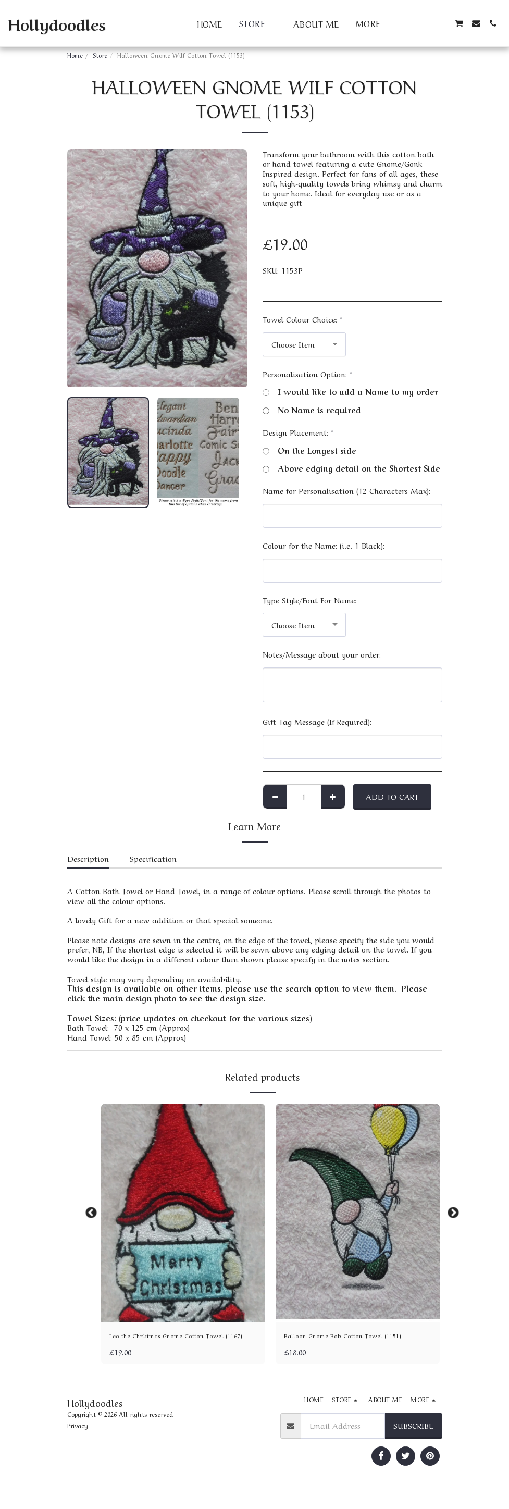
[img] (183, 1213)
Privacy (77, 1439)
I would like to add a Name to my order (350, 392)
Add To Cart (392, 796)
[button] (408, 23)
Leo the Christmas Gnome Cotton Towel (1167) (180, 1342)
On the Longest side (309, 450)
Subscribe (413, 1439)
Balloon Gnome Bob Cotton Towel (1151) (355, 1336)
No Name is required (312, 410)
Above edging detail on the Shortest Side (351, 468)
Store (100, 54)
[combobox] (304, 344)
